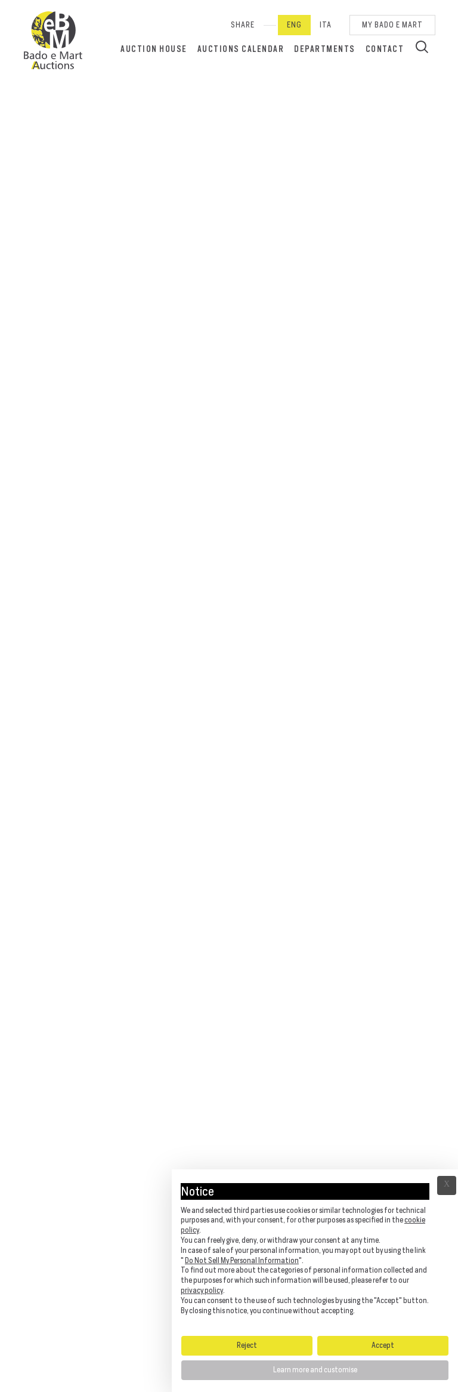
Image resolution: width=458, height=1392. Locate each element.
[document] (315, 1251)
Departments (324, 49)
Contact (385, 49)
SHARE (243, 24)
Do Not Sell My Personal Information (242, 1260)
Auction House (153, 49)
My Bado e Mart (392, 24)
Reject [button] (247, 1345)
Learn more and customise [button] (315, 1369)
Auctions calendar (240, 49)
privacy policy (202, 1290)
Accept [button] (383, 1345)
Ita (326, 24)
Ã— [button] (446, 1185)
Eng (294, 24)
